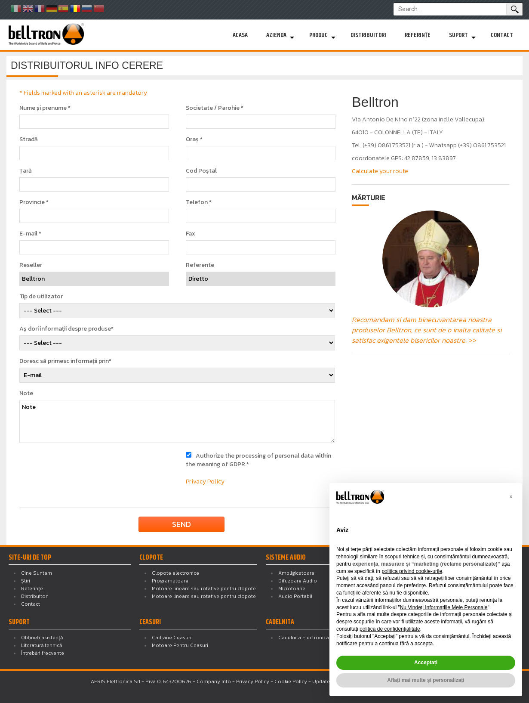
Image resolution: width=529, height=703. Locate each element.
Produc (318, 35)
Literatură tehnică (41, 645)
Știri (25, 581)
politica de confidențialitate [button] (390, 629)
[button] (511, 497)
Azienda (276, 35)
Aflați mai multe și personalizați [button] (425, 680)
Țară (25, 171)
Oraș (194, 139)
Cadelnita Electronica (303, 637)
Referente (200, 265)
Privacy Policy (205, 481)
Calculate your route (380, 171)
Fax (190, 233)
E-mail (30, 233)
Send (181, 524)
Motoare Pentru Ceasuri (180, 645)
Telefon (199, 202)
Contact (502, 35)
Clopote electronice (175, 573)
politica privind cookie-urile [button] (411, 571)
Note (26, 393)
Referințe (418, 35)
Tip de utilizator (41, 296)
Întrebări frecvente (42, 653)
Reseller (30, 265)
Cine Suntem (36, 573)
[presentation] (89, 468)
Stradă (28, 139)
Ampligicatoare (296, 573)
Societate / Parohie (214, 108)
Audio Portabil (295, 596)
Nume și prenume (45, 108)
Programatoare (170, 581)
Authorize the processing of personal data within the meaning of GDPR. (258, 460)
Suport (458, 35)
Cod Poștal (201, 171)
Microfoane (291, 588)
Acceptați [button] (425, 663)
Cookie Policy (290, 681)
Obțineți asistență (42, 637)
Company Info (214, 681)
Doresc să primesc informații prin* (65, 361)
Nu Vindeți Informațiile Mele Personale (444, 607)
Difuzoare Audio (297, 581)
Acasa (240, 35)
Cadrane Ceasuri (171, 637)
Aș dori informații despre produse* (66, 329)
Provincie (34, 202)
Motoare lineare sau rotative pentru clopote (204, 588)
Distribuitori (368, 35)
